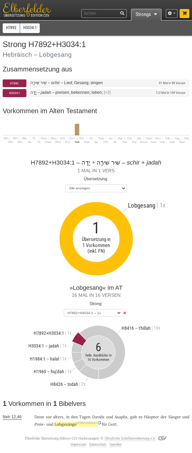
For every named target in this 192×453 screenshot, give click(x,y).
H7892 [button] (11, 27)
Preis (38, 424)
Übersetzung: (96, 178)
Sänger (174, 416)
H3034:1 (14, 93)
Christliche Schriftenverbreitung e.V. (130, 438)
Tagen (84, 416)
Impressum (78, 444)
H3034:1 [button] (30, 27)
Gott (112, 424)
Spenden (116, 444)
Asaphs (121, 416)
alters (58, 416)
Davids (98, 416)
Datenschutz (98, 444)
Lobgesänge (76, 424)
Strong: (96, 303)
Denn (39, 416)
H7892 (14, 83)
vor (49, 416)
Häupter (151, 416)
